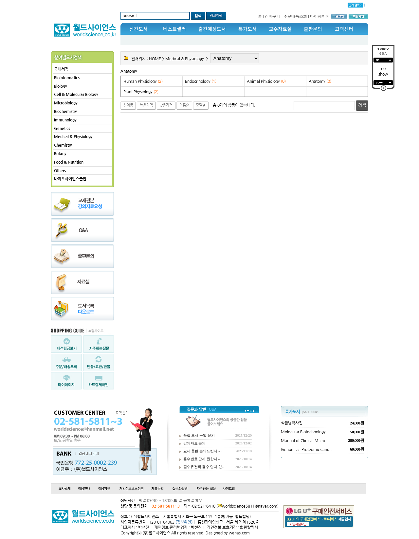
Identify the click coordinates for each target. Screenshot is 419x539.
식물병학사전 (291, 423)
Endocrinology (200, 81)
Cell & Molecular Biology (76, 94)
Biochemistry (65, 111)
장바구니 (273, 16)
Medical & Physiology (73, 136)
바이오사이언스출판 (70, 178)
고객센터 (344, 28)
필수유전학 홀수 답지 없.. (203, 467)
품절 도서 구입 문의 (199, 435)
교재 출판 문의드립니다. (202, 451)
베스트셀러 (174, 28)
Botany (60, 153)
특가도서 (247, 28)
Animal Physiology (266, 81)
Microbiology (66, 102)
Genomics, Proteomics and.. (306, 449)
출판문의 (313, 28)
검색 (362, 105)
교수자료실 (280, 28)
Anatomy (128, 71)
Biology (60, 86)
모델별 (201, 105)
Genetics (62, 128)
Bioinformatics (67, 77)
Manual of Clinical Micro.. (304, 440)
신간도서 (138, 28)
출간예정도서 (212, 28)
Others (60, 170)
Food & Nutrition (68, 162)
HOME (155, 58)
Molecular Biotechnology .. (305, 431)
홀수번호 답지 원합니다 (202, 459)
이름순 (184, 105)
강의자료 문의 (194, 443)
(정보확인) (183, 522)
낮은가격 (166, 105)
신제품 (128, 105)
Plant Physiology (140, 91)
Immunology (65, 119)
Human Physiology (143, 81)
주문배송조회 (295, 16)
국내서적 (61, 69)
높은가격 (146, 105)
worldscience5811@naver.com (249, 506)
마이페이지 (320, 16)
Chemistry (63, 145)
